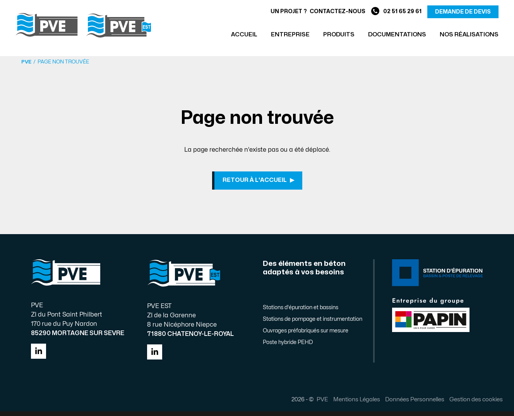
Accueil (244, 35)
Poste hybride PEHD (288, 346)
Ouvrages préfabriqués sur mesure (305, 335)
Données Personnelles (408, 404)
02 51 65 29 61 (396, 12)
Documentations (397, 35)
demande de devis (463, 11)
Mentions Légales (350, 404)
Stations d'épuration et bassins (300, 312)
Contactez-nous (337, 11)
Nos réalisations (469, 35)
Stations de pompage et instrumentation (312, 323)
